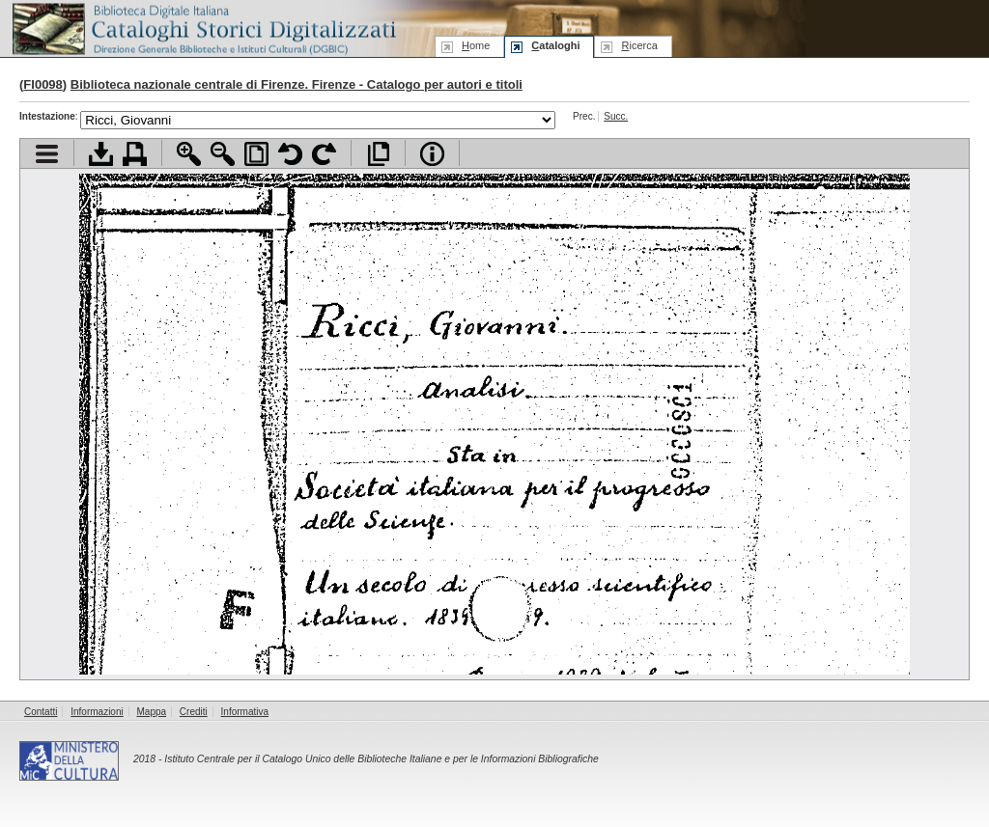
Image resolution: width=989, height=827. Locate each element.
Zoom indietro (223, 154)
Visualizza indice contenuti (47, 154)
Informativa (244, 711)
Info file (432, 154)
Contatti (40, 711)
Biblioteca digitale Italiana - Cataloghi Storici (203, 27)
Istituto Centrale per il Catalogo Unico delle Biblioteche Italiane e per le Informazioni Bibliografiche (381, 759)
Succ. (616, 116)
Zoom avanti (189, 154)
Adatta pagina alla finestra (256, 154)
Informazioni (97, 711)
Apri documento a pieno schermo (378, 154)
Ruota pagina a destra (324, 154)
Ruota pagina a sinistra (290, 154)
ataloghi (555, 45)
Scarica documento (101, 154)
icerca (639, 45)
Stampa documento (135, 154)
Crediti (194, 711)
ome (476, 45)
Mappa (152, 711)
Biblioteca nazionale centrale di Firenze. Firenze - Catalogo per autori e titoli (297, 84)
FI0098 (42, 84)
